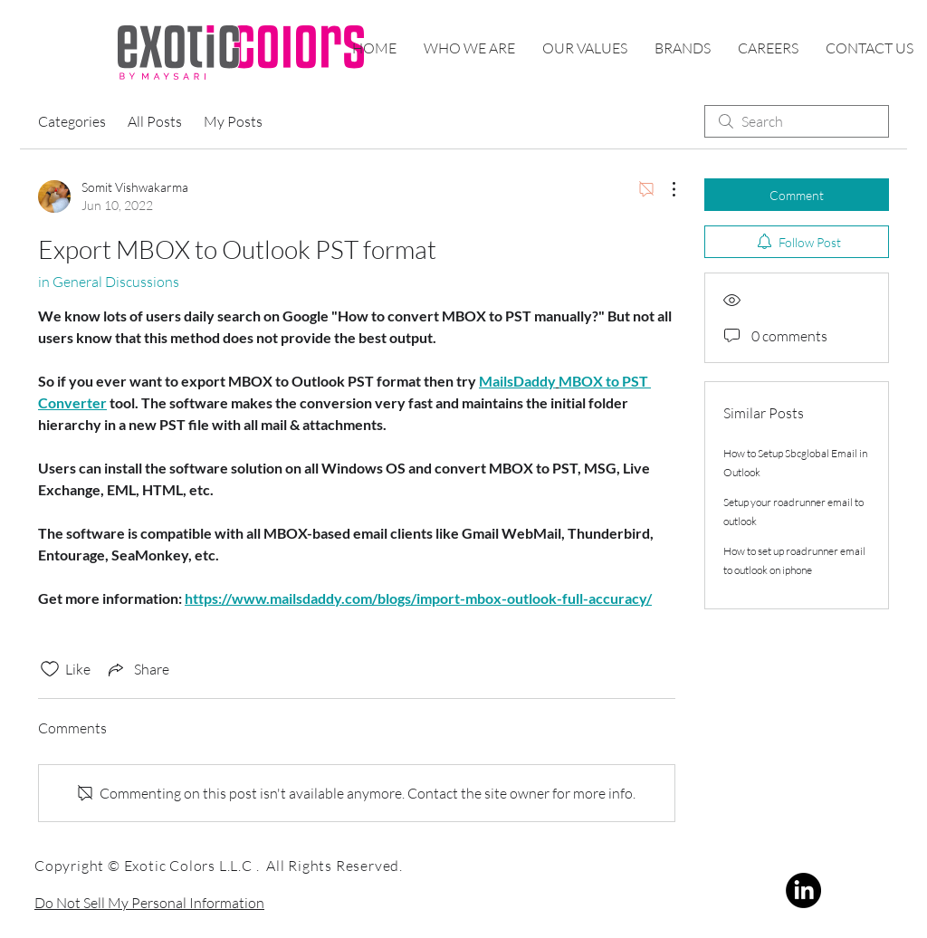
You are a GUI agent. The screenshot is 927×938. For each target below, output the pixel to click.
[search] (796, 121)
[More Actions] (664, 189)
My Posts (233, 121)
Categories (72, 121)
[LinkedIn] (803, 890)
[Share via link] (137, 669)
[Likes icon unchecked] (50, 669)
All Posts (155, 121)
